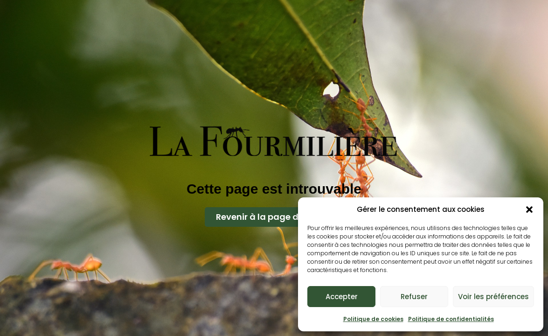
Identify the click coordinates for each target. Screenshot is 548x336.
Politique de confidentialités (451, 319)
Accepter (342, 296)
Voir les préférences (493, 296)
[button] (529, 209)
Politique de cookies (373, 319)
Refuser (414, 296)
